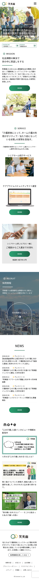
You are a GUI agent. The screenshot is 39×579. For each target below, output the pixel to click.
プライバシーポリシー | (11, 566)
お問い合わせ (27, 570)
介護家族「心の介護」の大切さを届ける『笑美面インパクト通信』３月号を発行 (19, 389)
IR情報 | (18, 570)
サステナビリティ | (28, 566)
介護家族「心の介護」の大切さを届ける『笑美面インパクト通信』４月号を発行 (19, 371)
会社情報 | (28, 563)
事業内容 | (9, 563)
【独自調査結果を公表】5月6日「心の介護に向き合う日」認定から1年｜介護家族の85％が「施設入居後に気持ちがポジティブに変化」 (19, 361)
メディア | (9, 570)
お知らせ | (19, 563)
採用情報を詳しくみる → (19, 555)
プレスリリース (19, 356)
